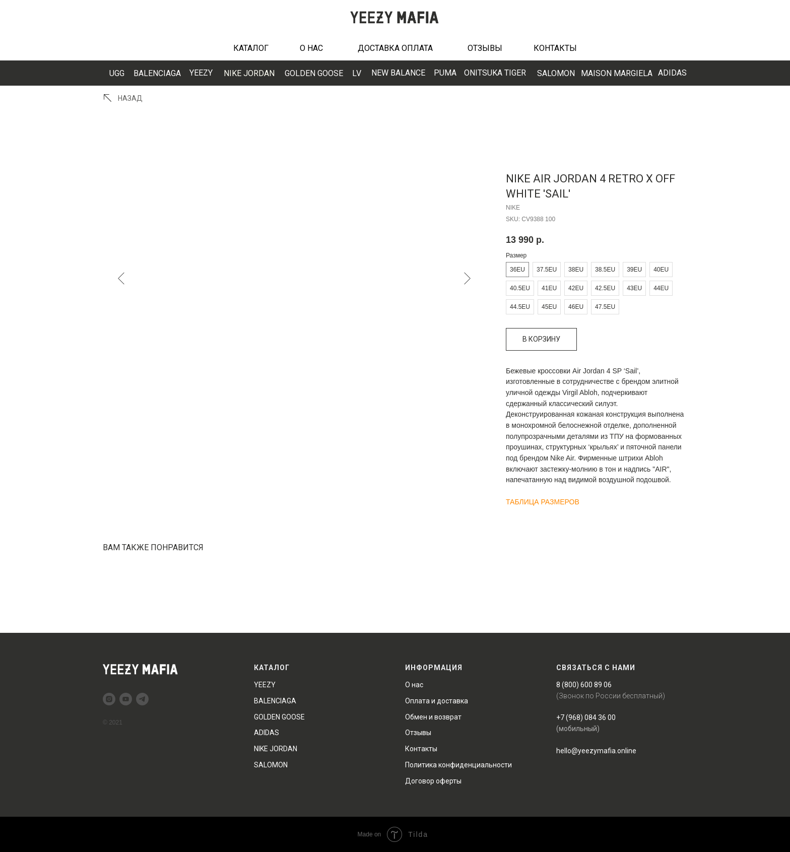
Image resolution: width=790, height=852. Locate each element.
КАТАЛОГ (251, 48)
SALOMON (556, 73)
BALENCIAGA (157, 73)
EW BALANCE (398, 73)
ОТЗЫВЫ (485, 48)
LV (356, 73)
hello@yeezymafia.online (596, 751)
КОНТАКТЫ (555, 48)
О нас (414, 685)
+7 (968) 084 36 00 (586, 717)
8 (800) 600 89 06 (584, 685)
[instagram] (109, 699)
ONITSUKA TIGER (495, 73)
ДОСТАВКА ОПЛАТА (395, 48)
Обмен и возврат (433, 717)
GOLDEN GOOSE (314, 73)
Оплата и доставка (436, 701)
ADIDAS (672, 73)
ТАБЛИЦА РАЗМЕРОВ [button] (542, 502)
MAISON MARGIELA (616, 73)
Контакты (421, 749)
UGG (116, 73)
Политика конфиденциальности (458, 765)
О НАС (311, 48)
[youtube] (125, 699)
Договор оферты (433, 781)
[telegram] (142, 699)
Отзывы (418, 733)
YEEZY (201, 73)
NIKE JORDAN (249, 73)
